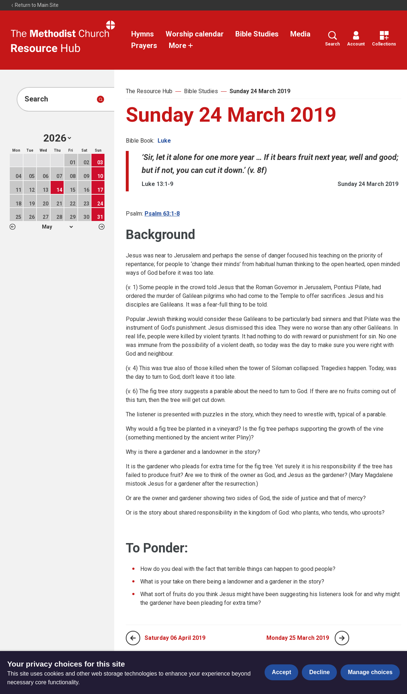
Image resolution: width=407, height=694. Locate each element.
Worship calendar (195, 34)
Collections (384, 39)
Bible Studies (257, 34)
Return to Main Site (35, 5)
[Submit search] (100, 99)
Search (332, 39)
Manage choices (370, 672)
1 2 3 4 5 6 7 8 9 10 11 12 (57, 227)
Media (300, 34)
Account (356, 39)
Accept (281, 672)
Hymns (142, 34)
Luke (164, 140)
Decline (319, 672)
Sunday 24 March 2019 (260, 91)
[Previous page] (133, 638)
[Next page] (342, 638)
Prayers (144, 45)
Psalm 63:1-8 (162, 213)
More (181, 45)
